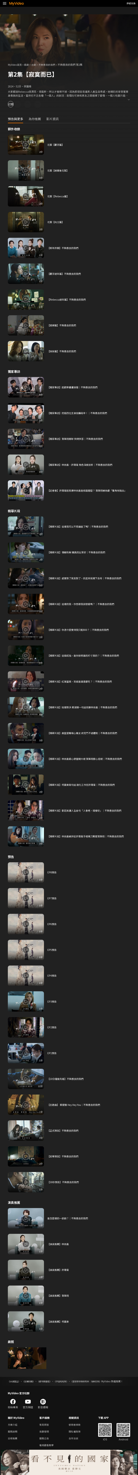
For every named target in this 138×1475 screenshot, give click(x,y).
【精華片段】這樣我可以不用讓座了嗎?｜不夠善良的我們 (80, 526)
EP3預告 (52, 1001)
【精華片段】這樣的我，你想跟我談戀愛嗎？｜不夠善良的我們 (83, 604)
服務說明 (13, 1435)
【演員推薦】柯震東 (58, 1321)
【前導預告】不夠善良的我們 (64, 1156)
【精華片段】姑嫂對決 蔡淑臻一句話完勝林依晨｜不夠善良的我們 (84, 707)
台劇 (35, 64)
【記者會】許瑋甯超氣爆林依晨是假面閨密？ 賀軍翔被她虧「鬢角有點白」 (87, 490)
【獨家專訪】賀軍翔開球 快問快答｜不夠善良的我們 (77, 439)
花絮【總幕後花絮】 (58, 170)
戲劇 (28, 64)
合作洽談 (75, 1443)
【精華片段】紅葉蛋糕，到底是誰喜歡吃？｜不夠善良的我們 (81, 681)
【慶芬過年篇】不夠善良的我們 (65, 273)
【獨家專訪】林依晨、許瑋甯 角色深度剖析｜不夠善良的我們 (82, 464)
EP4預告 (52, 975)
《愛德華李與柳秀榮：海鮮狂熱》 (98, 1381)
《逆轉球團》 (32, 1381)
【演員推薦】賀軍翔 (58, 1295)
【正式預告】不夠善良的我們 (64, 1130)
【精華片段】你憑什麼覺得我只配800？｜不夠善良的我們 (80, 630)
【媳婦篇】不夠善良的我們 (62, 325)
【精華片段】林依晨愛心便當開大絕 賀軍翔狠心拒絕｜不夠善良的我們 (87, 759)
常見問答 (44, 1428)
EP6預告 (52, 924)
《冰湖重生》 (15, 1381)
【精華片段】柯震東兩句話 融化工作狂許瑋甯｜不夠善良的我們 (83, 784)
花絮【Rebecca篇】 (59, 196)
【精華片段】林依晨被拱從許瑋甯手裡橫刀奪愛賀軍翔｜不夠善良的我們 (88, 836)
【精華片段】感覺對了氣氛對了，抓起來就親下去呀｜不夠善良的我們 (87, 578)
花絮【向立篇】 (56, 222)
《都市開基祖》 (49, 1381)
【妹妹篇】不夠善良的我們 (62, 351)
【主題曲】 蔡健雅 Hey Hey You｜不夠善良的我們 (75, 1105)
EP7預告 (52, 898)
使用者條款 (76, 1428)
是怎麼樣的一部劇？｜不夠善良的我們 (69, 1218)
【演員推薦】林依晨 (58, 1244)
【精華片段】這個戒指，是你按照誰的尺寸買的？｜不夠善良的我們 (85, 655)
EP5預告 (52, 950)
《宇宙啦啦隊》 (68, 1381)
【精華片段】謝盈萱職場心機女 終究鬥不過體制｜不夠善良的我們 (84, 733)
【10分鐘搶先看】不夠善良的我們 (66, 1079)
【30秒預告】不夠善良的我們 (64, 1182)
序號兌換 (131, 3)
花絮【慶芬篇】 (56, 144)
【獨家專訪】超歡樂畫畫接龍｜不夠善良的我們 (74, 387)
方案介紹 (13, 1428)
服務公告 (44, 1443)
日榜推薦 (13, 1443)
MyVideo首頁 (15, 64)
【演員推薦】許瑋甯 (58, 1270)
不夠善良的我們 (50, 64)
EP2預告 (52, 1027)
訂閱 (14, 104)
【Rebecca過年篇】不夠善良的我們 (68, 299)
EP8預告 (52, 872)
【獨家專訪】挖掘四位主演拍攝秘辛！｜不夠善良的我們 (79, 413)
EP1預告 (52, 1053)
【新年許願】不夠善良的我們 (64, 248)
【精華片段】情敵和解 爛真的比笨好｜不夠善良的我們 (78, 552)
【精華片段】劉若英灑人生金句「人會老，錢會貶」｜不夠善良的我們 (87, 810)
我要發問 (44, 1435)
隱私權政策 (76, 1435)
